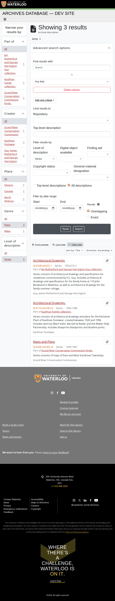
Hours (5, 431)
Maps (14, 231)
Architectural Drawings (49, 260)
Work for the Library (71, 425)
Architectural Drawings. (49, 303)
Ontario (14, 185)
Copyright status (44, 166)
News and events (12, 437)
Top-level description (47, 127)
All (5, 49)
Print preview (40, 244)
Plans (14, 225)
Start (36, 201)
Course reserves (69, 408)
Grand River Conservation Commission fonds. (14, 98)
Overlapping (99, 211)
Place (8, 171)
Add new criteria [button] (43, 100)
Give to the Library (70, 431)
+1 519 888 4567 (59, 486)
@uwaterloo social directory (85, 505)
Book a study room (13, 425)
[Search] (72, 67)
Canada (14, 191)
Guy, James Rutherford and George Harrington (14, 156)
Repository (40, 114)
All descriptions (81, 185)
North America (14, 199)
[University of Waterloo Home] (14, 4)
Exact (94, 217)
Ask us (63, 437)
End (63, 201)
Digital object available (69, 150)
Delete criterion (72, 89)
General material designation (85, 169)
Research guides (69, 402)
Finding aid (94, 148)
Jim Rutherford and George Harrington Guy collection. (14, 64)
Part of (9, 41)
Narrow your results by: (14, 30)
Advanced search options (51, 48)
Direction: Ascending (98, 250)
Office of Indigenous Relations (77, 532)
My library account (70, 414)
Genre (8, 211)
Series (14, 259)
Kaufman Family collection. (14, 83)
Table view (75, 244)
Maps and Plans (44, 342)
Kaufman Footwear (14, 142)
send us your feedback (55, 452)
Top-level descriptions (51, 185)
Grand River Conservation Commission (14, 131)
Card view (59, 244)
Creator (9, 113)
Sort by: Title (73, 250)
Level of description (12, 243)
